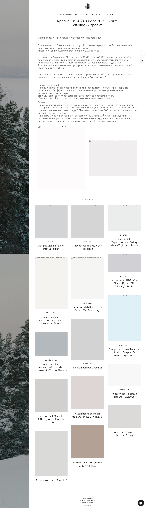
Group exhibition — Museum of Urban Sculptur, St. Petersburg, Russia (124, 353)
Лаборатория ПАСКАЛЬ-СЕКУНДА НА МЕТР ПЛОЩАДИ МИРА (124, 284)
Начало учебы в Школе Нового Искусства (124, 396)
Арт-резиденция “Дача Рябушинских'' (51, 248)
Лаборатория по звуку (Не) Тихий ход (87, 248)
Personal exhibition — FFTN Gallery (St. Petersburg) (87, 310)
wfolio (89, 505)
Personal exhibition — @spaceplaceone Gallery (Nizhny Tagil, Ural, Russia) (124, 243)
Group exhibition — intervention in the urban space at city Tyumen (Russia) (51, 368)
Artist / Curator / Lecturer (69, 14)
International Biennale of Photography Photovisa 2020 (51, 420)
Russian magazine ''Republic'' (51, 481)
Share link (89, 194)
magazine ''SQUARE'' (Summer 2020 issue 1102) (88, 465)
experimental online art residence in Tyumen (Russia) (87, 416)
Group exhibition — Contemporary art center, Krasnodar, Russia (51, 321)
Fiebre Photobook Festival (87, 368)
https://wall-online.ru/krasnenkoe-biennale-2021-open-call (69, 50)
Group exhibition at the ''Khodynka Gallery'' (124, 435)
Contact (112, 14)
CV (104, 14)
